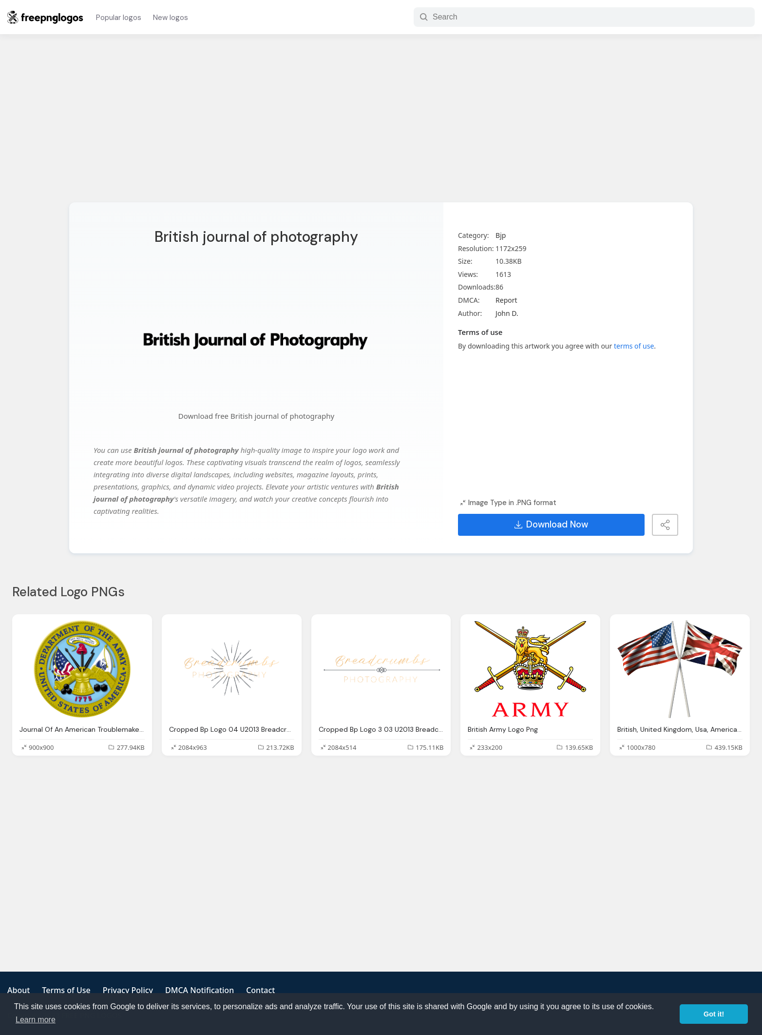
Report (506, 300)
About (18, 990)
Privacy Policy (128, 990)
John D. (506, 313)
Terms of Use (66, 990)
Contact (260, 990)
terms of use (634, 346)
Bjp (500, 235)
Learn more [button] (36, 1019)
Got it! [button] (714, 1014)
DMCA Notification (199, 990)
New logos (170, 17)
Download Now (551, 524)
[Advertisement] (381, 124)
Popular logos (118, 17)
